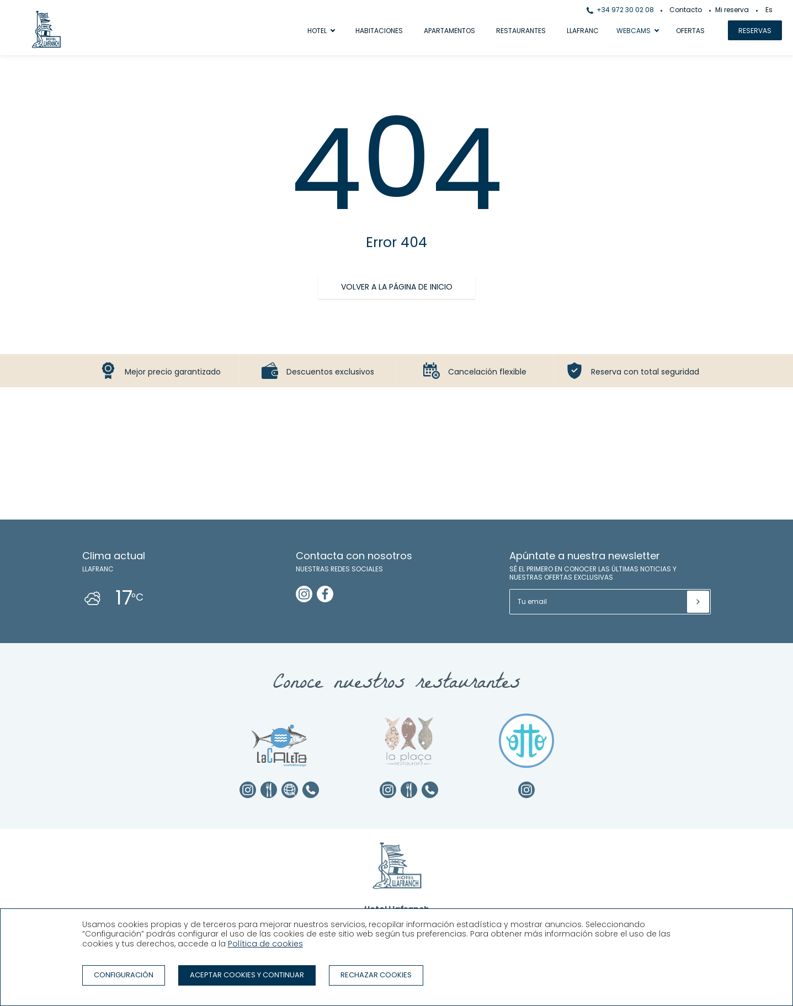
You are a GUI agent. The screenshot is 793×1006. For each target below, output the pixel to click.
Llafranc (583, 30)
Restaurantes (521, 30)
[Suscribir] (698, 602)
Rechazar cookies (376, 975)
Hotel (317, 30)
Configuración (123, 975)
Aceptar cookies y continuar (247, 975)
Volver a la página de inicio (397, 286)
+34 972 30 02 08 (620, 10)
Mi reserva (732, 9)
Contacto (685, 9)
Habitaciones (379, 30)
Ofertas (690, 30)
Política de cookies (265, 943)
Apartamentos (449, 30)
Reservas (754, 30)
